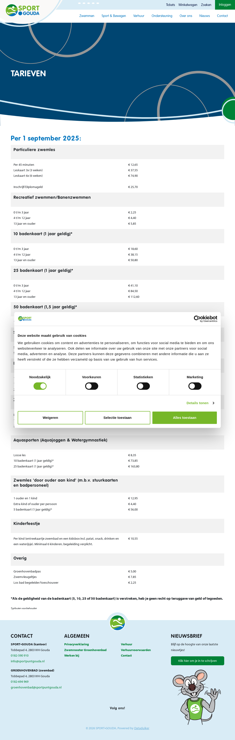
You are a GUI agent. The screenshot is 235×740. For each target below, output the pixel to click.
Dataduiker (141, 728)
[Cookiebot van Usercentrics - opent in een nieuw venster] (197, 318)
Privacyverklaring (76, 644)
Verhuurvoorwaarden (136, 650)
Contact (222, 16)
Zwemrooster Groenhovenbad (85, 650)
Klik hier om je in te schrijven (197, 660)
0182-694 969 (19, 681)
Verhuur (138, 16)
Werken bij (71, 655)
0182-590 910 (19, 655)
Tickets (170, 5)
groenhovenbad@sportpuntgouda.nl (36, 687)
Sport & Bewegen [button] (114, 16)
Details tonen (197, 403)
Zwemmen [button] (86, 16)
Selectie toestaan (118, 418)
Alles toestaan (184, 418)
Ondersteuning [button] (162, 16)
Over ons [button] (186, 16)
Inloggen (225, 4)
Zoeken (206, 5)
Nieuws (204, 16)
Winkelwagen (188, 5)
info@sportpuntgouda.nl (28, 661)
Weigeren (50, 418)
